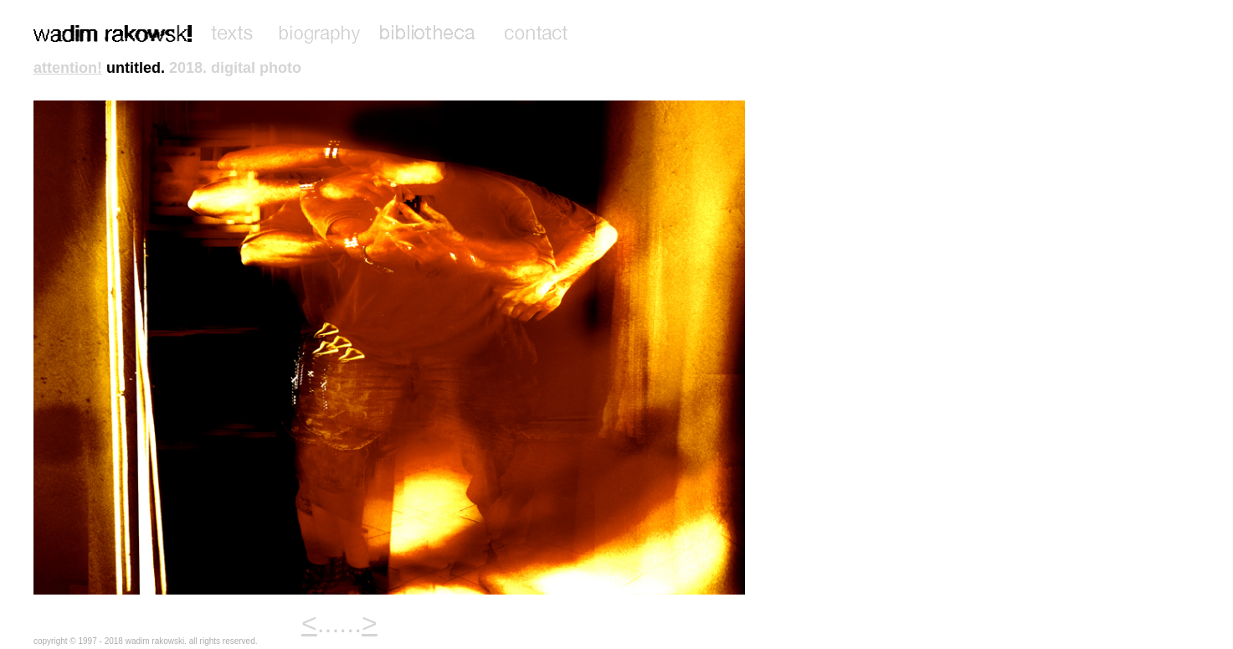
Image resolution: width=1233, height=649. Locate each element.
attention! (67, 67)
